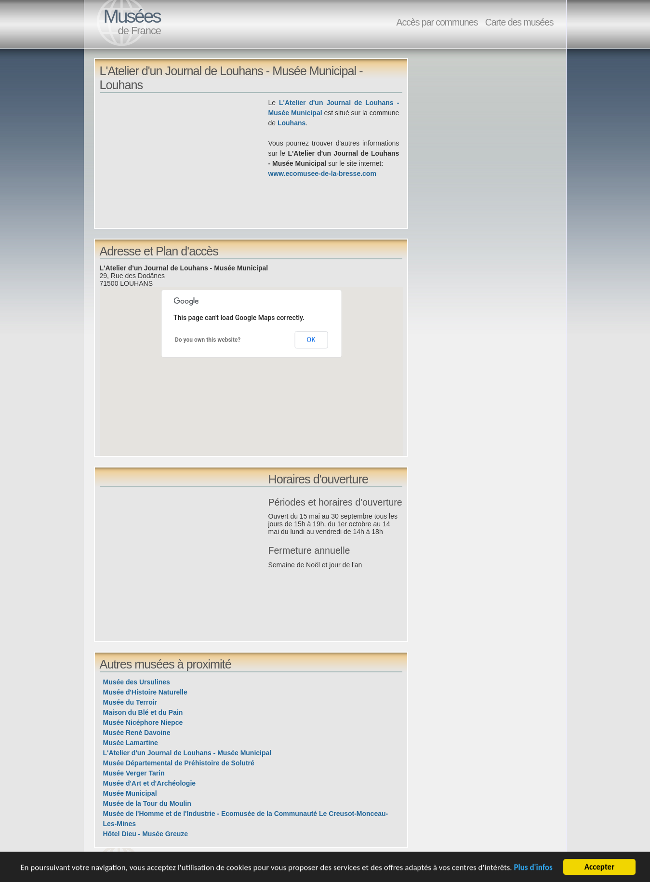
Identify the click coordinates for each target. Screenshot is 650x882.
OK (311, 340)
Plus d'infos (533, 868)
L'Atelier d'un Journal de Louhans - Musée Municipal (187, 753)
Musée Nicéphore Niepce (143, 722)
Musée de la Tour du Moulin (147, 803)
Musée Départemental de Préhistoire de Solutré (178, 763)
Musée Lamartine (130, 743)
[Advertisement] (184, 165)
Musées (132, 16)
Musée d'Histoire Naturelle (145, 692)
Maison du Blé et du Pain (143, 712)
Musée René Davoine (137, 732)
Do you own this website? (207, 339)
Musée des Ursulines (136, 682)
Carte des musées (519, 22)
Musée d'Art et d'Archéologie (149, 783)
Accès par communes (437, 22)
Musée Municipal (130, 793)
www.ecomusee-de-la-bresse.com (322, 173)
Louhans (291, 123)
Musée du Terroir (130, 702)
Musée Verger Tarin (134, 773)
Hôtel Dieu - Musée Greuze (145, 834)
